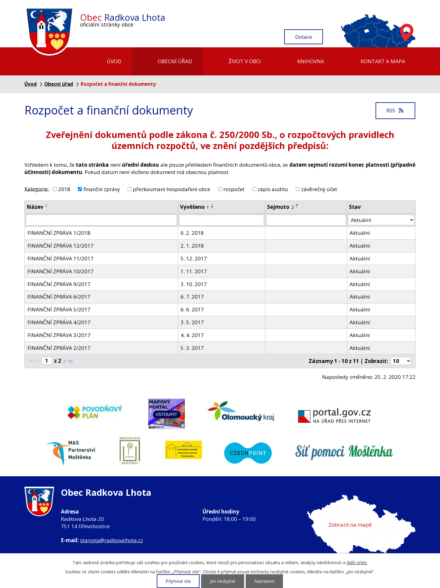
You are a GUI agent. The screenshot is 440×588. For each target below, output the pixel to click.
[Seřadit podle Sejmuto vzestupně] (297, 204)
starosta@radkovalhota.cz (111, 540)
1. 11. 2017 (194, 271)
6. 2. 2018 (192, 232)
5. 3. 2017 (192, 347)
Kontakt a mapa (383, 61)
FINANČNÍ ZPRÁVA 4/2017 (59, 322)
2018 (64, 189)
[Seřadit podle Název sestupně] (46, 207)
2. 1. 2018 (192, 245)
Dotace (303, 36)
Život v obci (245, 61)
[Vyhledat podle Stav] (381, 220)
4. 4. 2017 (192, 335)
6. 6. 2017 (192, 309)
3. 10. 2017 (194, 284)
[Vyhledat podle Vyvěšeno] (221, 220)
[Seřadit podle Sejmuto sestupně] (297, 207)
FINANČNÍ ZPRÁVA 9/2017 (59, 284)
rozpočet (233, 189)
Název (35, 206)
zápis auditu (273, 189)
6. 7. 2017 (192, 296)
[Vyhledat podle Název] (101, 220)
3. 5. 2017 (192, 322)
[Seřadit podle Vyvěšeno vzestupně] (212, 204)
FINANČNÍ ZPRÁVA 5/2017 (59, 309)
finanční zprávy (101, 189)
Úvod (114, 61)
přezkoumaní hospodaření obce (171, 189)
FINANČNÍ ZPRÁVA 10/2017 (61, 271)
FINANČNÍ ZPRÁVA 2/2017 (59, 347)
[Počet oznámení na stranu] (401, 361)
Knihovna (310, 61)
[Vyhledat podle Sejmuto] (306, 220)
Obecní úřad (175, 61)
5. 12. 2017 (194, 258)
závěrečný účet (319, 189)
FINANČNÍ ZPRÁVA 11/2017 (61, 258)
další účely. (357, 562)
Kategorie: (36, 188)
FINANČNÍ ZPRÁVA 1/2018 (59, 232)
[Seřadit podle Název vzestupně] (46, 204)
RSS (395, 110)
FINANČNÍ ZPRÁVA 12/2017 (61, 245)
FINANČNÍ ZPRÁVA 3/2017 (59, 335)
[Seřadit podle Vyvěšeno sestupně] (212, 207)
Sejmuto (280, 206)
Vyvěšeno (194, 206)
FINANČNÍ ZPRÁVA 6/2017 (59, 296)
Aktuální (360, 232)
